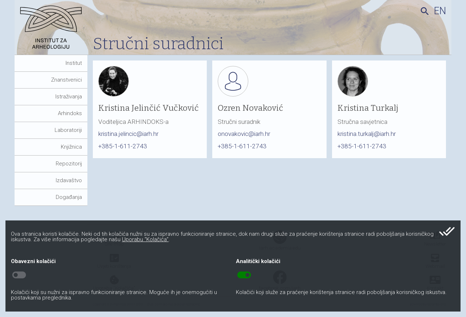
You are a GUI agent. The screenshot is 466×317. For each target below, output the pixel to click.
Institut (74, 63)
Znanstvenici (66, 80)
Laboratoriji (68, 130)
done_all (447, 231)
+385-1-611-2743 (122, 146)
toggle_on (244, 275)
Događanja (69, 197)
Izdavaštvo (69, 180)
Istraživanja (68, 96)
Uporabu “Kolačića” (145, 239)
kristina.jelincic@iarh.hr (128, 133)
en (440, 11)
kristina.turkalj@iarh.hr (366, 133)
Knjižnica (71, 147)
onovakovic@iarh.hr (244, 133)
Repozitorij (69, 163)
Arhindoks (70, 113)
